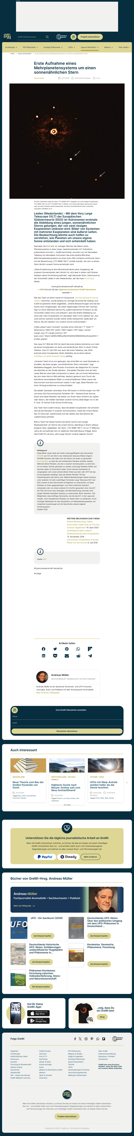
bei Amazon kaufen (42, 936)
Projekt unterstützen (90, 37)
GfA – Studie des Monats (20, 1075)
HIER (42, 289)
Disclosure (14, 1059)
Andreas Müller (39, 78)
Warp (102, 798)
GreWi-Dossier (45, 1051)
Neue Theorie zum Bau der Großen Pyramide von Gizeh (28, 785)
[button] (43, 649)
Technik (94, 777)
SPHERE (40, 456)
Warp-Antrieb (109, 798)
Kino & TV (43, 1056)
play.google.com (38, 1021)
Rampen (23, 798)
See (77, 798)
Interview (42, 1054)
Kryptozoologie (58, 777)
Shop (102, 1017)
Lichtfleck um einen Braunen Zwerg (49, 356)
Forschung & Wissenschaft (20, 1064)
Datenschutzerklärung (107, 1054)
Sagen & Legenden (75, 1056)
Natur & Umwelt (45, 1075)
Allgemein (14, 1051)
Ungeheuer (55, 801)
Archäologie (10, 48)
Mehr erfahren (90, 857)
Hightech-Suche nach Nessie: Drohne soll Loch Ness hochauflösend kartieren (65, 788)
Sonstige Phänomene (52, 48)
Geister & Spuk (16, 1067)
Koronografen (42, 461)
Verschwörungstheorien (77, 1072)
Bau (19, 796)
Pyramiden (16, 798)
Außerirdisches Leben (19, 1056)
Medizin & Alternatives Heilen (50, 1070)
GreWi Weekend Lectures (20, 1078)
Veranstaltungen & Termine (78, 1070)
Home (12, 53)
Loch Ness (66, 798)
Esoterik (13, 1062)
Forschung (89, 278)
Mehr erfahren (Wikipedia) (48, 693)
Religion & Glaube (75, 1054)
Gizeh (24, 796)
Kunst (41, 1067)
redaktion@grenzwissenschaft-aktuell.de (73, 37)
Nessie (73, 798)
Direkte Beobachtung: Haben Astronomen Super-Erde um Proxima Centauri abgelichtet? (83, 524)
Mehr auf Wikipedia (24, 906)
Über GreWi (123, 48)
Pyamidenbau (31, 796)
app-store (38, 1013)
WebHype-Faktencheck (77, 1075)
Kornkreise (43, 1059)
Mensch (107, 48)
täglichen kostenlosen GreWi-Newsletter (77, 289)
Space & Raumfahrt (88, 48)
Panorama (43, 1078)
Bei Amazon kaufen (41, 987)
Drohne (59, 798)
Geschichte (14, 1070)
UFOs (70, 48)
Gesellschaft (15, 1072)
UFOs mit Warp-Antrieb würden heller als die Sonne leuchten (103, 785)
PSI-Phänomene (29, 48)
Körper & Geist (45, 1062)
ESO (48, 246)
